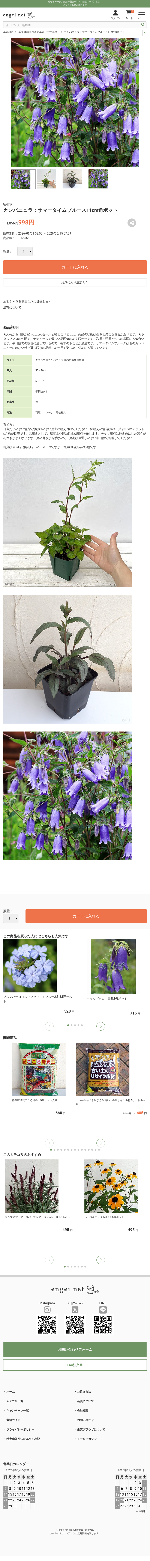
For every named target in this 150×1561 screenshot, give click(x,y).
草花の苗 (8, 31)
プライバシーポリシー (20, 1429)
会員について (85, 1401)
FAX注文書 (74, 1365)
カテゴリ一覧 (14, 1401)
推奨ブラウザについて (91, 1429)
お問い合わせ (85, 1420)
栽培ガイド (13, 1420)
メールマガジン (87, 1439)
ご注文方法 (84, 1391)
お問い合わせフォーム (75, 1349)
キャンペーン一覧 (17, 1410)
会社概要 (82, 1410)
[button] (100, 1026)
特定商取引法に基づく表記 (23, 1439)
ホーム (10, 1391)
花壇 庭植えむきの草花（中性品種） (39, 31)
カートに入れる (75, 267)
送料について (12, 307)
